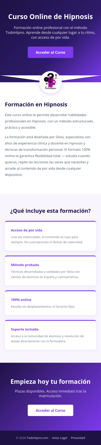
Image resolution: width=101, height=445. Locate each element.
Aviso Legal (59, 438)
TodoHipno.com (37, 438)
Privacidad (78, 438)
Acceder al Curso (50, 52)
